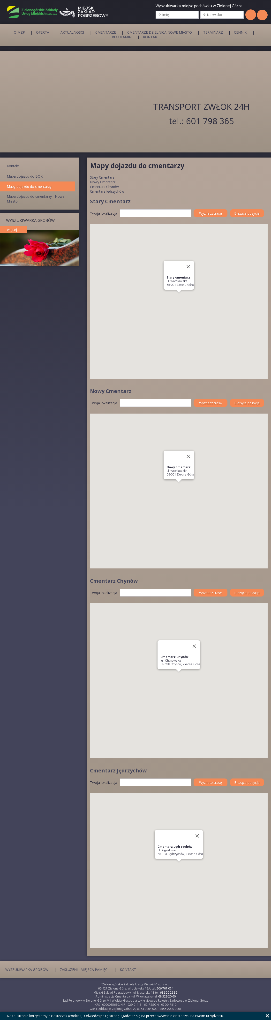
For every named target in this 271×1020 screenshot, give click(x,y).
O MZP (19, 32)
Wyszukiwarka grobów (26, 969)
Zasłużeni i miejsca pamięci (84, 969)
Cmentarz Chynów (104, 186)
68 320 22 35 (168, 992)
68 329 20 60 (167, 996)
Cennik (240, 32)
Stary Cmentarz (102, 177)
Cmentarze (105, 32)
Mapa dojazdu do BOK (25, 176)
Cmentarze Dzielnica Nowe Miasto (159, 32)
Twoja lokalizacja (103, 213)
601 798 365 (210, 121)
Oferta (42, 32)
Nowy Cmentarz (102, 182)
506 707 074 (165, 988)
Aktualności (72, 32)
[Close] (188, 266)
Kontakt (151, 37)
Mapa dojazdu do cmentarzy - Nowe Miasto (35, 199)
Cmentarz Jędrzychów (107, 191)
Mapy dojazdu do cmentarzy (29, 186)
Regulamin (122, 37)
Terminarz (213, 32)
